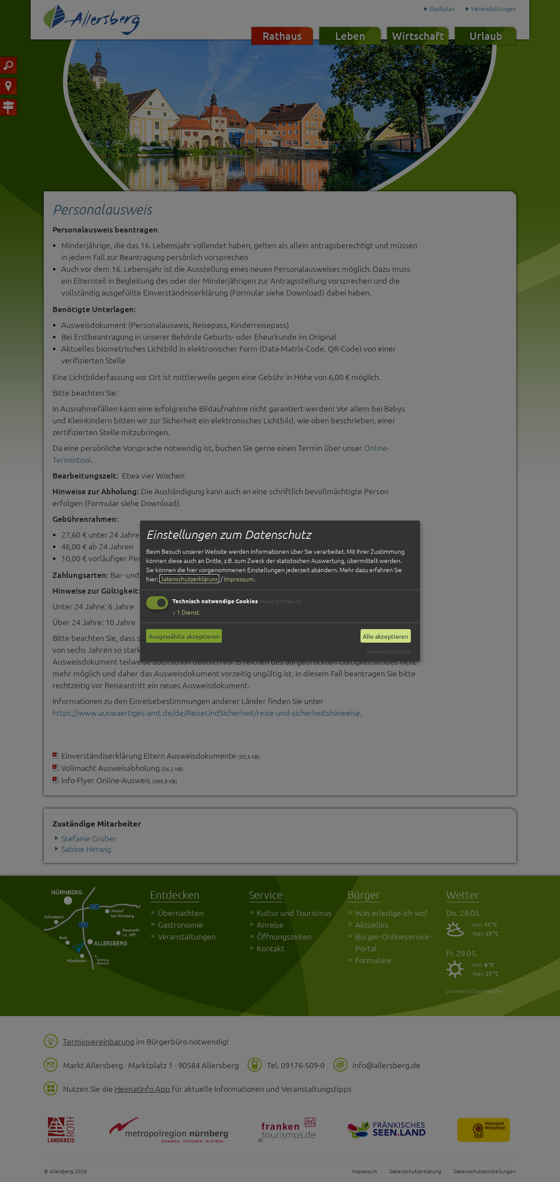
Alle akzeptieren (385, 636)
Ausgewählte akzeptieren (184, 636)
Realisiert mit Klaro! (388, 651)
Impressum (239, 578)
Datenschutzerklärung (189, 578)
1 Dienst (185, 612)
